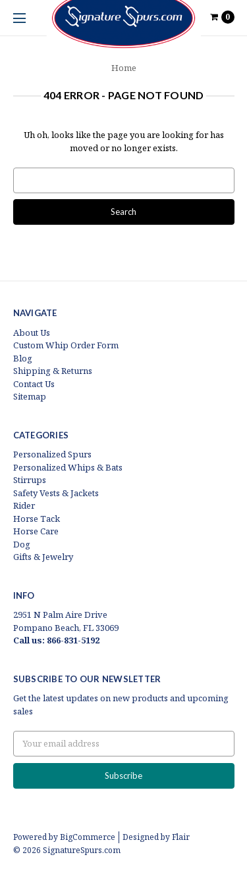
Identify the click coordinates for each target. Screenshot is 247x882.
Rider (24, 505)
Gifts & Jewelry (43, 557)
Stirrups (29, 480)
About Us (31, 332)
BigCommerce (87, 837)
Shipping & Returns (52, 371)
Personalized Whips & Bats (68, 467)
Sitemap (29, 396)
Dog (21, 544)
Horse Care (36, 531)
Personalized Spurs (52, 454)
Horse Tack (36, 518)
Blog (22, 358)
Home (123, 68)
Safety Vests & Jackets (56, 493)
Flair (181, 837)
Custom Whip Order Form (66, 345)
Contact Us (34, 384)
